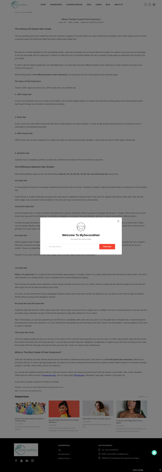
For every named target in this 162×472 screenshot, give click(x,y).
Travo (154, 452)
